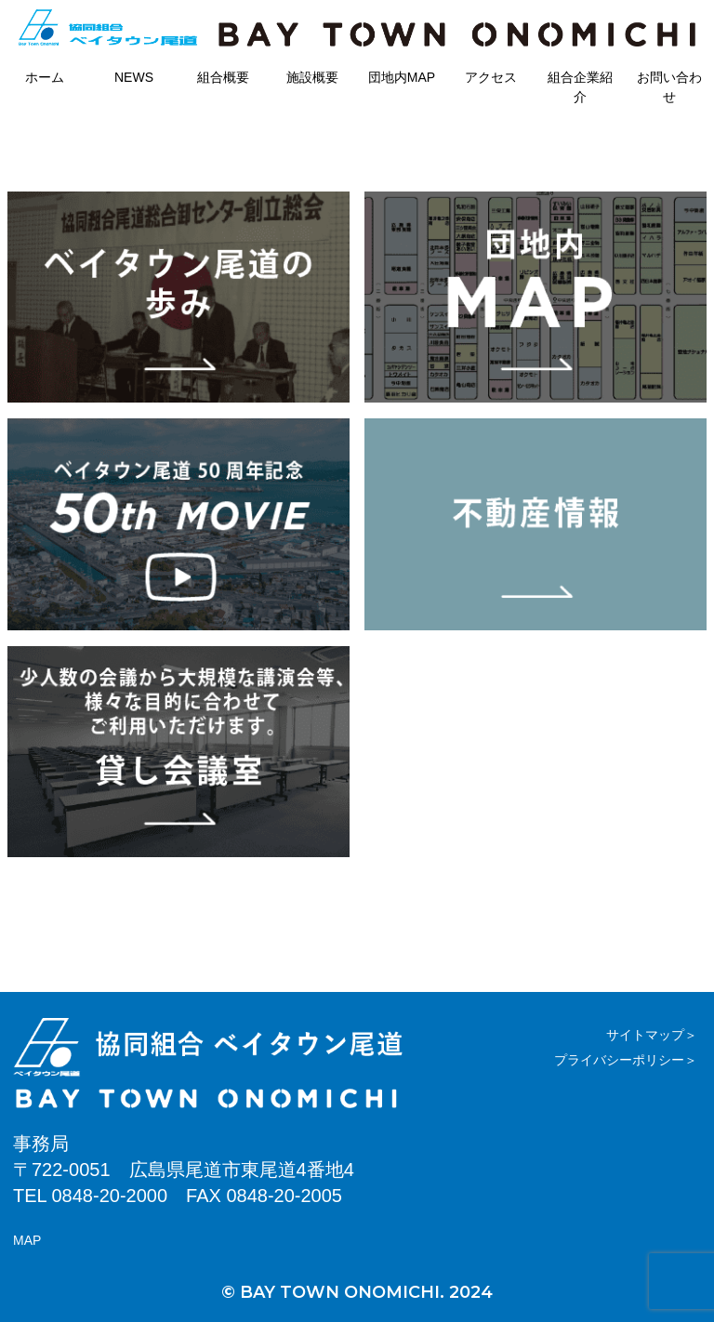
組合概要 (223, 77)
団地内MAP (401, 77)
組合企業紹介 (580, 87)
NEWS (133, 77)
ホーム (44, 77)
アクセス (491, 77)
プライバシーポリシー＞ (625, 1059)
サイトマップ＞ (651, 1034)
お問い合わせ (669, 87)
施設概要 (312, 77)
